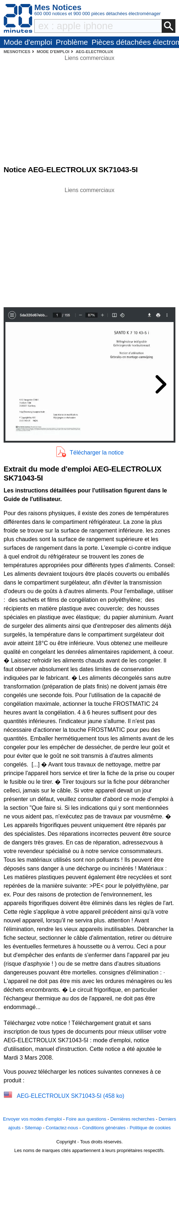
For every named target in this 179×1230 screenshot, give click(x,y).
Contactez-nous (62, 1127)
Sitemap (33, 1127)
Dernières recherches (132, 1119)
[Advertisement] (89, 245)
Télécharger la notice (96, 452)
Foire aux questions (86, 1119)
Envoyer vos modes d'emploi (32, 1119)
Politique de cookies (150, 1127)
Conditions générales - (106, 1127)
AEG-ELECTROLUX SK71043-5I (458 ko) (70, 1096)
